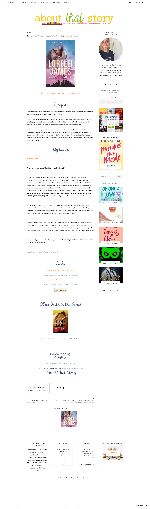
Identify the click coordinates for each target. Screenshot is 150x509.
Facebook (54, 284)
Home (5, 2)
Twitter (60, 284)
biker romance (62, 458)
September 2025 (87, 464)
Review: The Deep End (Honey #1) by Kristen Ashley (111, 222)
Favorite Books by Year (39, 2)
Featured (62, 453)
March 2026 (87, 451)
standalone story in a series (38, 390)
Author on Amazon (71, 284)
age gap (62, 456)
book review (42, 386)
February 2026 (87, 453)
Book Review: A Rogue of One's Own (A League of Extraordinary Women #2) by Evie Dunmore (111, 202)
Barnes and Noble (67, 275)
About (65, 2)
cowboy (62, 464)
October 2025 (87, 462)
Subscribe (111, 102)
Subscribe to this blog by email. (72, 368)
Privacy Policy (69, 505)
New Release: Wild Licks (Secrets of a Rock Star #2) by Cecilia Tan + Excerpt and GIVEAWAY (78, 400)
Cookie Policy (81, 505)
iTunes (76, 275)
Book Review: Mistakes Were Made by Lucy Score (110, 166)
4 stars (34, 386)
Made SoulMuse (140, 505)
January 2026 (88, 456)
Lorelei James (32, 389)
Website (47, 284)
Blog (12, 2)
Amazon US (47, 275)
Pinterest (72, 363)
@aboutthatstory (83, 478)
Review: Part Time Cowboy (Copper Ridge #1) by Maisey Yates (43, 400)
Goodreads (63, 363)
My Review (77, 339)
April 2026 (87, 449)
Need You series (43, 389)
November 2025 (87, 460)
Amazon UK (56, 275)
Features (56, 2)
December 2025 (87, 458)
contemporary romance (38, 387)
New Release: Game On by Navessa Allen (111, 263)
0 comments (83, 388)
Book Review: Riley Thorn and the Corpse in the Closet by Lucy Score (111, 243)
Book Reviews (22, 2)
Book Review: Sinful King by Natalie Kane (111, 283)
